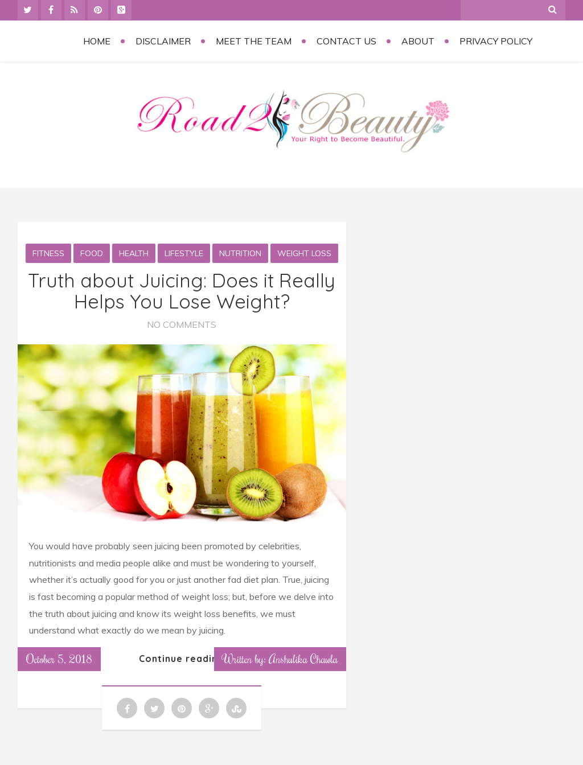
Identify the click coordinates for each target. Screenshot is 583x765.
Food (91, 253)
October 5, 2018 (59, 658)
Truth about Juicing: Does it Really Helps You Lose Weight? (181, 291)
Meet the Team (254, 41)
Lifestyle (184, 253)
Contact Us (346, 41)
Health (134, 253)
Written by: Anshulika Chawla (280, 658)
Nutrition (240, 253)
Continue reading (181, 658)
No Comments (181, 324)
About (417, 41)
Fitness (48, 253)
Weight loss (304, 253)
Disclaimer (163, 41)
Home (96, 41)
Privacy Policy (495, 41)
